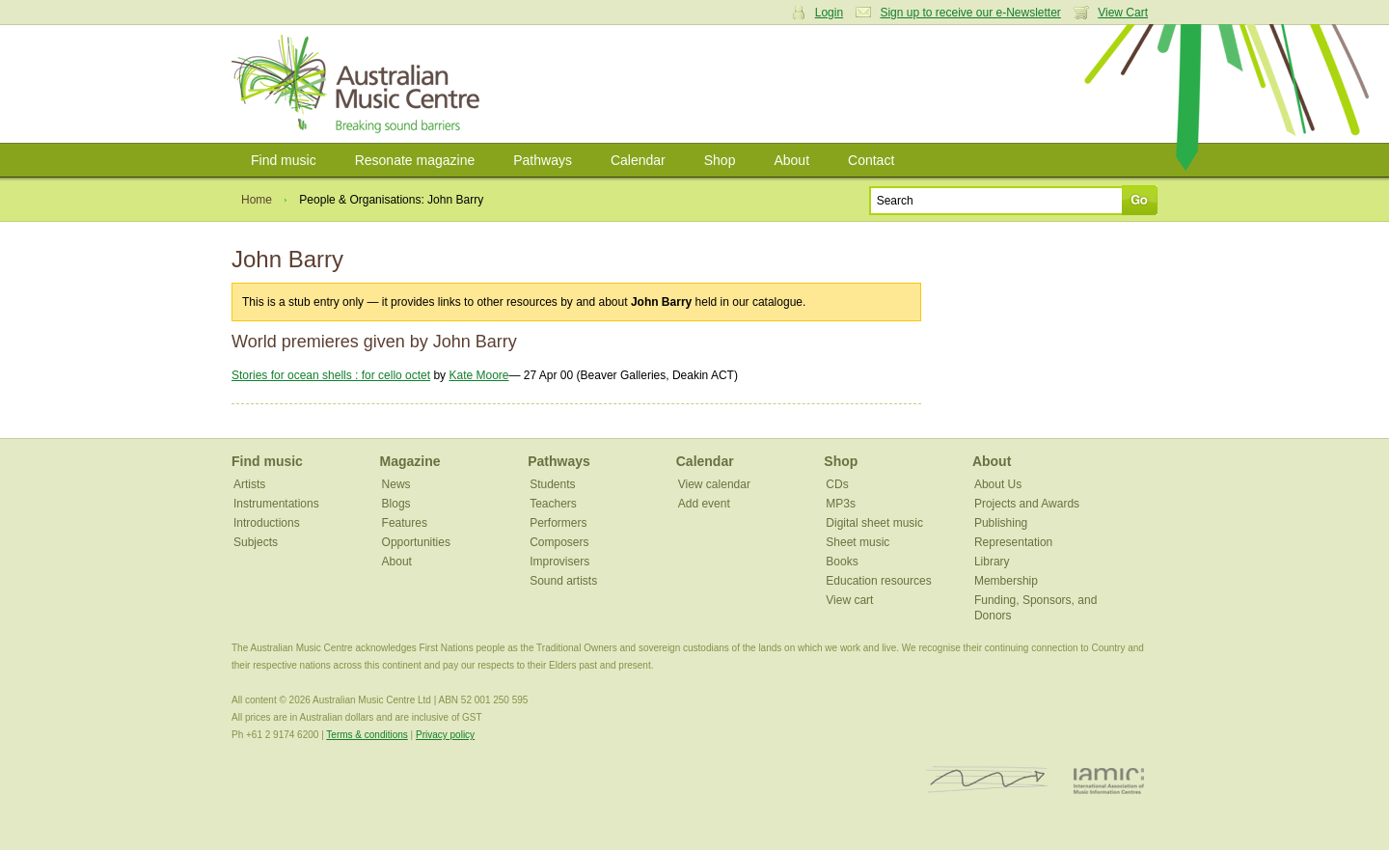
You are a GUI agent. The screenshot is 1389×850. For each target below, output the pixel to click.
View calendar (714, 484)
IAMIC (1109, 780)
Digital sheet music (874, 523)
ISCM (987, 780)
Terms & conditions (366, 734)
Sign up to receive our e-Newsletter (970, 12)
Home (256, 199)
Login (829, 12)
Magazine (410, 461)
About (791, 160)
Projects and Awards (1026, 503)
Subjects (255, 542)
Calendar (638, 160)
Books (842, 561)
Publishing (1000, 523)
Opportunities (416, 542)
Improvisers (559, 561)
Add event (704, 503)
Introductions (266, 523)
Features (404, 523)
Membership (1006, 581)
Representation (1013, 542)
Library (992, 561)
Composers (559, 542)
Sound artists (563, 581)
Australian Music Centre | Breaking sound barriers (359, 84)
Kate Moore (478, 375)
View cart (849, 600)
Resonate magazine (415, 160)
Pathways (542, 160)
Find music (283, 160)
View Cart (1123, 12)
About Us (997, 484)
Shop (720, 160)
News (396, 484)
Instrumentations (276, 503)
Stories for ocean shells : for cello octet (331, 375)
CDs (837, 484)
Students (552, 484)
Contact (871, 160)
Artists (249, 484)
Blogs (396, 503)
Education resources (878, 581)
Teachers (553, 503)
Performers (558, 523)
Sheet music (857, 542)
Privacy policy (445, 734)
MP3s (841, 503)
